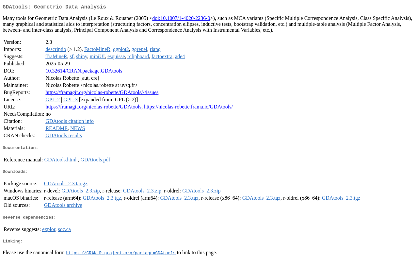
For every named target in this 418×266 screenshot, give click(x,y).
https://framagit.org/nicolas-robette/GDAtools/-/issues (101, 93)
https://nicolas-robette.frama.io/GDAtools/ (188, 108)
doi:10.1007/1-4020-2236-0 (181, 19)
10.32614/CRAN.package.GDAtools (83, 72)
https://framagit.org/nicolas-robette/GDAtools (93, 108)
